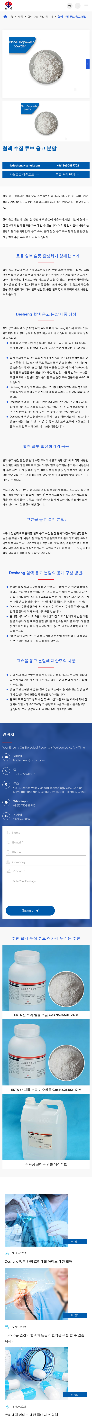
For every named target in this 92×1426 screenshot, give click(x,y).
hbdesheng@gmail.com (24, 165)
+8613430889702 (68, 165)
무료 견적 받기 (68, 174)
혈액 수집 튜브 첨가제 (40, 16)
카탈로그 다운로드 (24, 174)
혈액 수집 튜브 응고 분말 (72, 16)
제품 (20, 16)
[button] (88, 64)
